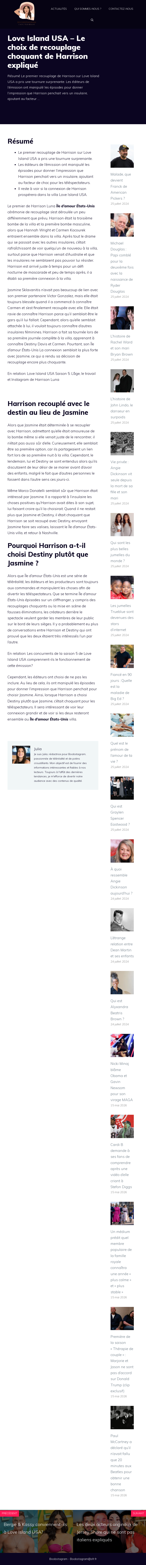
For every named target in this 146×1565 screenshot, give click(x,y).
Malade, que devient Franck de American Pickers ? (121, 186)
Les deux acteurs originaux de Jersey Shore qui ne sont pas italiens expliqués (107, 1531)
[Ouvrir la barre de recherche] (92, 20)
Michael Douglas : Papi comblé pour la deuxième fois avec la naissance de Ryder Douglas (122, 267)
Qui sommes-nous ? (87, 8)
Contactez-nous (121, 8)
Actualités (59, 8)
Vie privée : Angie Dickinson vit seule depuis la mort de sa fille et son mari (122, 480)
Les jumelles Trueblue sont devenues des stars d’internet (122, 617)
